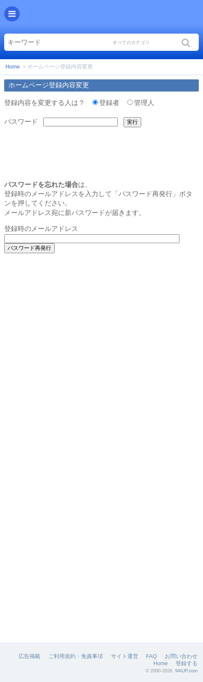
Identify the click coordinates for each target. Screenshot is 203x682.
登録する (187, 663)
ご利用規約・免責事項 (75, 656)
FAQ (151, 656)
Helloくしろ (110, 16)
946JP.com (186, 670)
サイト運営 (124, 656)
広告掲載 (29, 656)
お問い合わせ (181, 656)
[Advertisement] (101, 314)
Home (12, 66)
